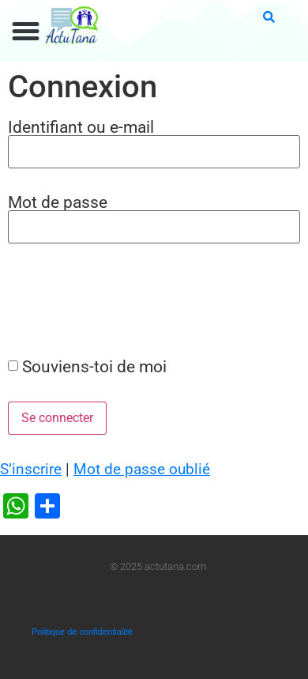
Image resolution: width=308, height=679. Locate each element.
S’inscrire (31, 469)
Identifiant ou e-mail (81, 127)
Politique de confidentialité (82, 631)
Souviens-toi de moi (94, 366)
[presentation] (120, 299)
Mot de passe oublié (141, 469)
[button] (26, 31)
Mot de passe (57, 202)
